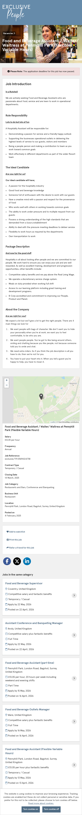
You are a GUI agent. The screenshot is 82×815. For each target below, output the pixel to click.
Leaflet (52, 422)
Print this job (14, 540)
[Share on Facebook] (7, 561)
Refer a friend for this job (20, 548)
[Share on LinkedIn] (27, 561)
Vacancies (9, 33)
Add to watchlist (16, 532)
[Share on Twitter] (17, 561)
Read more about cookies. (41, 803)
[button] (41, 396)
